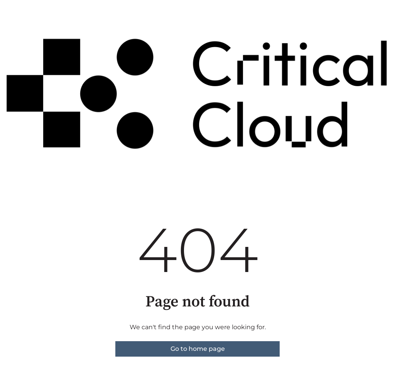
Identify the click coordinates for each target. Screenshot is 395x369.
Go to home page (197, 348)
